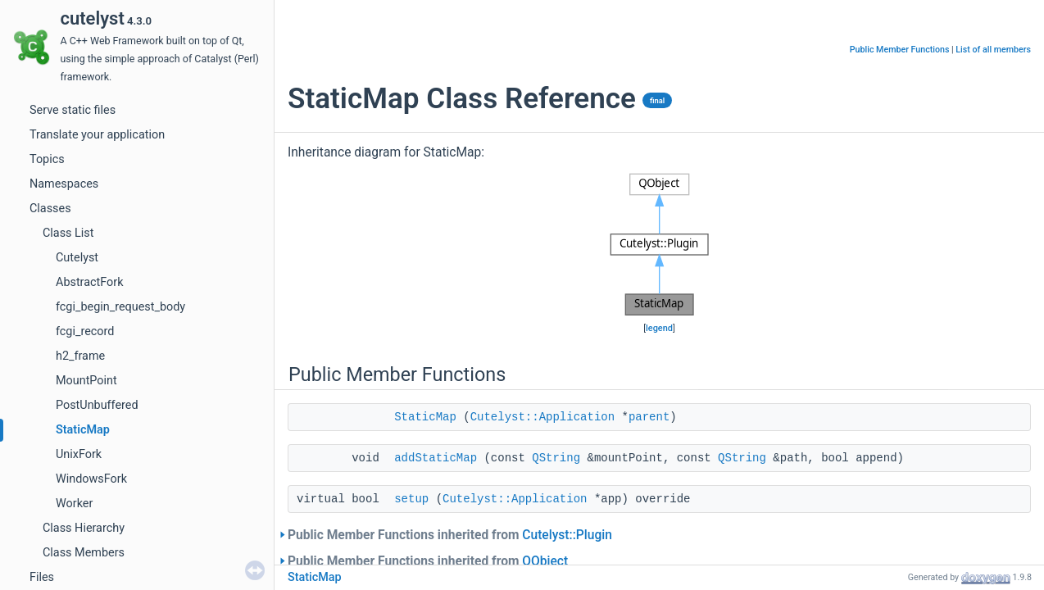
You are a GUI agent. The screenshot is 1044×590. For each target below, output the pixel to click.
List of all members (993, 49)
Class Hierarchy (84, 528)
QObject (545, 561)
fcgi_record (85, 331)
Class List (68, 233)
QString (556, 458)
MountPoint (86, 381)
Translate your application (97, 135)
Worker (74, 504)
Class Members (84, 553)
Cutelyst (77, 258)
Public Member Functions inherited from (450, 535)
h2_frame (80, 356)
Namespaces (64, 184)
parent (649, 417)
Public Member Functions (900, 49)
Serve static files (73, 110)
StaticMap (83, 430)
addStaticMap (435, 458)
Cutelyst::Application (542, 417)
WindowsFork (91, 479)
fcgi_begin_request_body (120, 307)
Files (42, 577)
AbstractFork (89, 282)
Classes (50, 209)
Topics (47, 159)
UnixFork (79, 454)
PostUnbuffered (97, 405)
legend (659, 328)
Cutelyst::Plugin (567, 535)
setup (411, 499)
